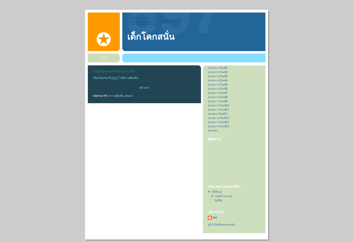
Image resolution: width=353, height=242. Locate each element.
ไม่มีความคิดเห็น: (129, 77)
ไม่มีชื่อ (218, 200)
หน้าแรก (144, 87)
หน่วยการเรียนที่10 (218, 105)
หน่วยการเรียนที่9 (218, 101)
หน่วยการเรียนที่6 (218, 88)
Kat (215, 217)
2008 (215, 191)
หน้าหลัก (213, 130)
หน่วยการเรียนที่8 (218, 97)
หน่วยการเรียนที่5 (218, 84)
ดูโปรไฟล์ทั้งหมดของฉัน (221, 224)
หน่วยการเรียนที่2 (218, 72)
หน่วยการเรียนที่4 (218, 80)
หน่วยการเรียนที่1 (218, 67)
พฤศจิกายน (222, 196)
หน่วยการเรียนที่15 (218, 126)
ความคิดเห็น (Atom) (121, 95)
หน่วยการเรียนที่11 (218, 109)
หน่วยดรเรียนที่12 (218, 113)
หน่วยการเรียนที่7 (218, 92)
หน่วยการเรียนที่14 (218, 122)
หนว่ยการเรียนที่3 (218, 76)
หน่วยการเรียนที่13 (218, 117)
